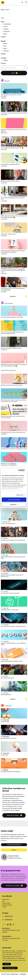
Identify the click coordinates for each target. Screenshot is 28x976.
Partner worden (6, 903)
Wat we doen (5, 899)
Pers (3, 901)
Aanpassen (14, 504)
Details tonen (19, 495)
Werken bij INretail (7, 905)
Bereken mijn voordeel (12, 886)
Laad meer (12, 296)
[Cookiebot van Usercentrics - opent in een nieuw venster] (20, 470)
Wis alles (3, 37)
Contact (4, 907)
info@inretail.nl (8, 919)
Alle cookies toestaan (14, 499)
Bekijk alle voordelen (13, 848)
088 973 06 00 (9, 916)
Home (2, 9)
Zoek (12, 73)
